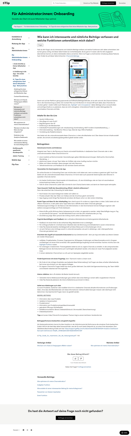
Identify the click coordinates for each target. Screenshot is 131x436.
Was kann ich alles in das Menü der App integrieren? (21, 130)
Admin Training (18, 156)
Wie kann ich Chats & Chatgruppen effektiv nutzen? (54, 346)
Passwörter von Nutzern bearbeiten (49, 392)
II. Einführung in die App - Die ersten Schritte (19, 74)
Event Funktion (42, 395)
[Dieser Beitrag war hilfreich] (75, 358)
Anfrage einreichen (108, 3)
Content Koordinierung (21, 96)
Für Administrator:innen (19, 49)
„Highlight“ (74, 105)
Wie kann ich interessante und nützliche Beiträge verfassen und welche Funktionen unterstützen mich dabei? (20, 113)
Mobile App (16, 160)
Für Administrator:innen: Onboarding (35, 26)
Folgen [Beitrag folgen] (40, 45)
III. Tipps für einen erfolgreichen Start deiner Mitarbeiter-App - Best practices (73, 26)
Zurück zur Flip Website (91, 3)
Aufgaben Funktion (43, 385)
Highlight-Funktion (45, 245)
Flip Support (18, 26)
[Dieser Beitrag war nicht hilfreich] (81, 358)
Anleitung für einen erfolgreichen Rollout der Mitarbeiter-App (20, 91)
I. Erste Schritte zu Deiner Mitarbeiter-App (19, 66)
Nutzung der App (18, 43)
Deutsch (16, 430)
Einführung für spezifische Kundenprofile (18, 150)
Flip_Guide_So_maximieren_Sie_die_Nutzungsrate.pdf (57, 336)
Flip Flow (15, 164)
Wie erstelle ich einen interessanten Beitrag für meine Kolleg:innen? (59, 388)
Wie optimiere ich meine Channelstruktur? (105, 346)
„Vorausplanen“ (86, 105)
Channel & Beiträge (72, 56)
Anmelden (122, 3)
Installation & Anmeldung (17, 38)
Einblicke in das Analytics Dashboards (21, 136)
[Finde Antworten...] (66, 3)
